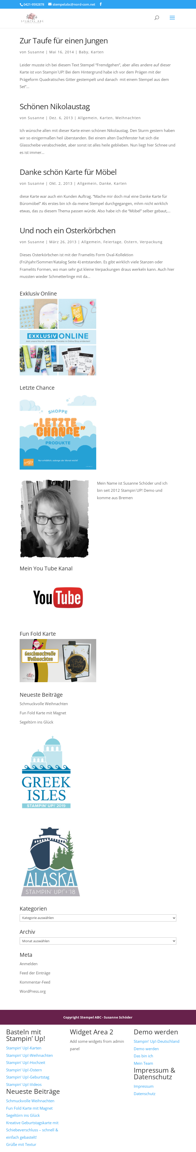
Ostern (130, 241)
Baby (83, 52)
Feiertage (112, 241)
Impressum (144, 1086)
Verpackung (151, 241)
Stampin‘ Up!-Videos (24, 1084)
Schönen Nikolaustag (55, 106)
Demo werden (146, 1048)
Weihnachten (128, 117)
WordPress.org (33, 991)
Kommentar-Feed (35, 982)
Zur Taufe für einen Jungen (64, 40)
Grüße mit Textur (21, 1144)
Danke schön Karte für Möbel (68, 172)
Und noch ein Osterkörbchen (67, 230)
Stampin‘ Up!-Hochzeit (25, 1062)
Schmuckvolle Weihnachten (44, 703)
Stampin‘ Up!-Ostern (24, 1069)
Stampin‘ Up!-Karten (23, 1047)
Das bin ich (143, 1055)
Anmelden (29, 963)
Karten (97, 52)
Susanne (36, 52)
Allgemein (87, 117)
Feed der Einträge (35, 972)
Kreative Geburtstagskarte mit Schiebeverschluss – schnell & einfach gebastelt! (32, 1130)
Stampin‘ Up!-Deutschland (156, 1041)
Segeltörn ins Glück (36, 722)
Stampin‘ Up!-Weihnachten (29, 1055)
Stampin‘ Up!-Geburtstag (27, 1077)
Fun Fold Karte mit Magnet (43, 712)
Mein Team (143, 1063)
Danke (105, 183)
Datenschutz (144, 1093)
